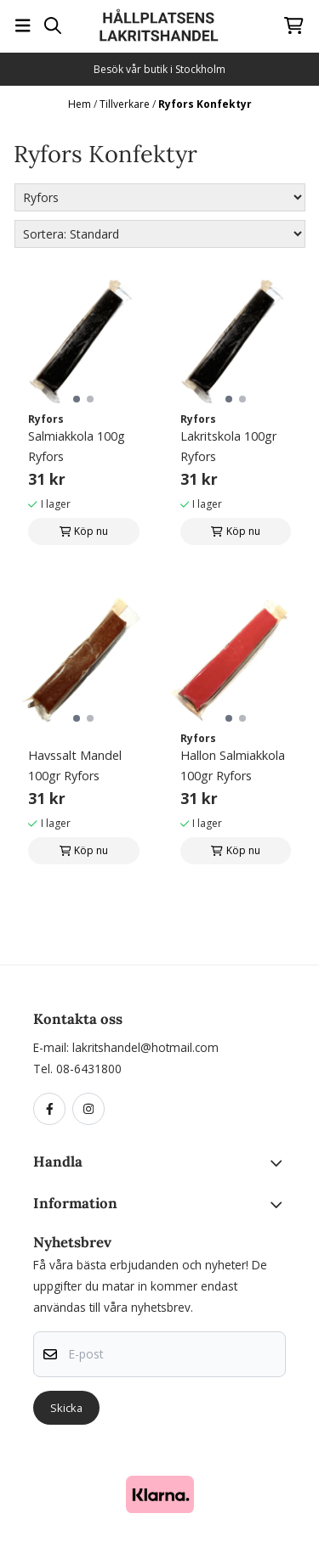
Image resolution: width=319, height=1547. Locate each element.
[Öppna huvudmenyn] (23, 25)
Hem (81, 104)
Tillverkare (126, 104)
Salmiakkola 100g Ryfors (76, 446)
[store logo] (159, 25)
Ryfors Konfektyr (205, 104)
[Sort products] (159, 234)
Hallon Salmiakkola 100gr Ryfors (232, 765)
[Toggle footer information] (279, 1163)
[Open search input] (52, 25)
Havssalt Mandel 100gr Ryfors (75, 765)
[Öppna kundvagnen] (293, 25)
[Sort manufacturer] (159, 197)
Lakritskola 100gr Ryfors (228, 446)
